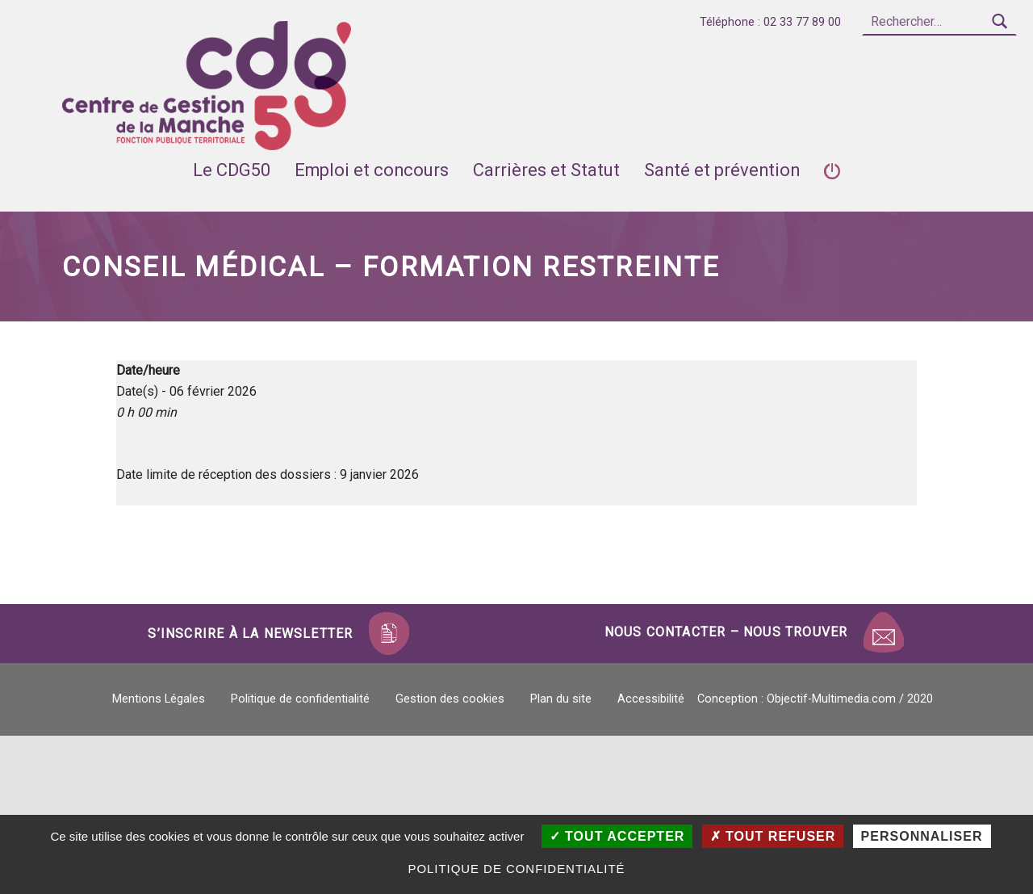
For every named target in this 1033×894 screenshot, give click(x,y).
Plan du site (561, 699)
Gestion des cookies (449, 699)
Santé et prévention (722, 170)
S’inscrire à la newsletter (250, 633)
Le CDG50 (231, 170)
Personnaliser (922, 836)
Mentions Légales (158, 699)
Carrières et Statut (546, 170)
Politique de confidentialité (300, 699)
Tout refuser (773, 836)
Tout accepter (617, 836)
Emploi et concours (372, 170)
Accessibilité (650, 699)
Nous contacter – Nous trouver (726, 632)
